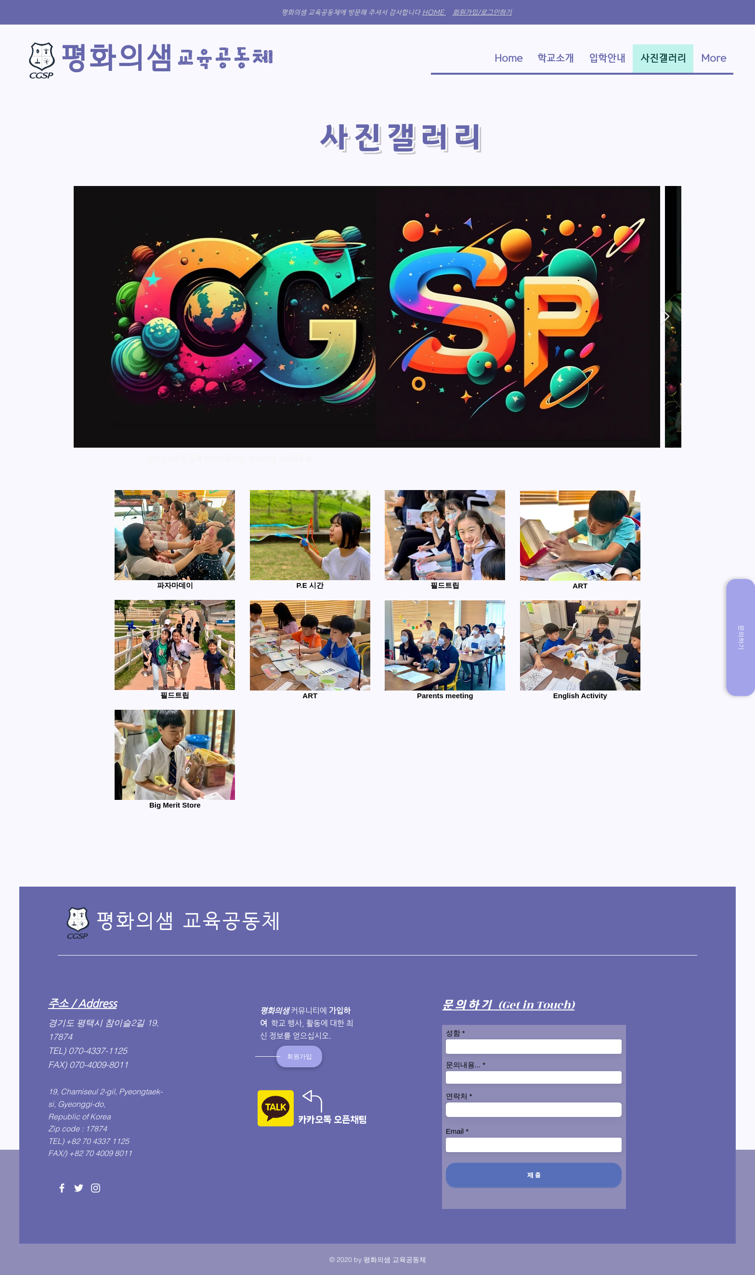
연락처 (457, 1096)
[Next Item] (664, 316)
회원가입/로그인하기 (482, 12)
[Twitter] (79, 1188)
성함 (453, 1032)
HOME (434, 12)
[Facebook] (62, 1188)
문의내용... (463, 1064)
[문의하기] (740, 637)
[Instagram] (96, 1188)
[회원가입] (299, 1056)
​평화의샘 (117, 58)
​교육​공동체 (227, 58)
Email (455, 1131)
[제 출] (534, 1175)
